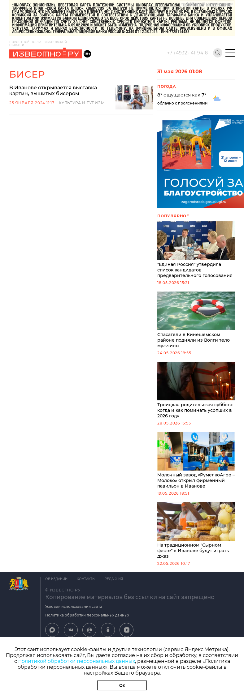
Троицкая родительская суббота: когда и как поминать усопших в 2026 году (196, 390)
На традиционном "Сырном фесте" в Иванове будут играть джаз (196, 530)
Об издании (56, 579)
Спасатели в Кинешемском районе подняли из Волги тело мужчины (196, 320)
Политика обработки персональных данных (87, 615)
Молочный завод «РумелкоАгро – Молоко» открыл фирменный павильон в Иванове (196, 460)
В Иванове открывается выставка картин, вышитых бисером (53, 90)
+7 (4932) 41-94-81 (188, 53)
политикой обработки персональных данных (76, 661)
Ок (122, 685)
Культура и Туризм (82, 102)
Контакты (86, 579)
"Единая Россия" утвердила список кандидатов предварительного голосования (196, 249)
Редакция (114, 579)
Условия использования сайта (73, 606)
